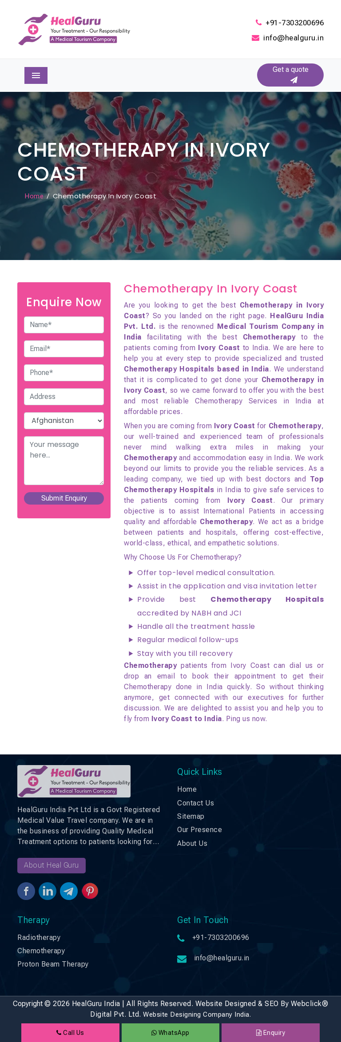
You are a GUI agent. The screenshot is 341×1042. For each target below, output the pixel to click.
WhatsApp (170, 1032)
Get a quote (291, 74)
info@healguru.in (293, 37)
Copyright (28, 1003)
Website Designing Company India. (197, 1014)
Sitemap (191, 816)
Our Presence (199, 829)
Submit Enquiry (64, 498)
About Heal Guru (51, 865)
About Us (192, 843)
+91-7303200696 (295, 22)
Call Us (70, 1032)
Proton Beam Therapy (53, 964)
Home (34, 196)
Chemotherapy (41, 951)
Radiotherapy (38, 937)
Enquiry (270, 1032)
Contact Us (195, 803)
